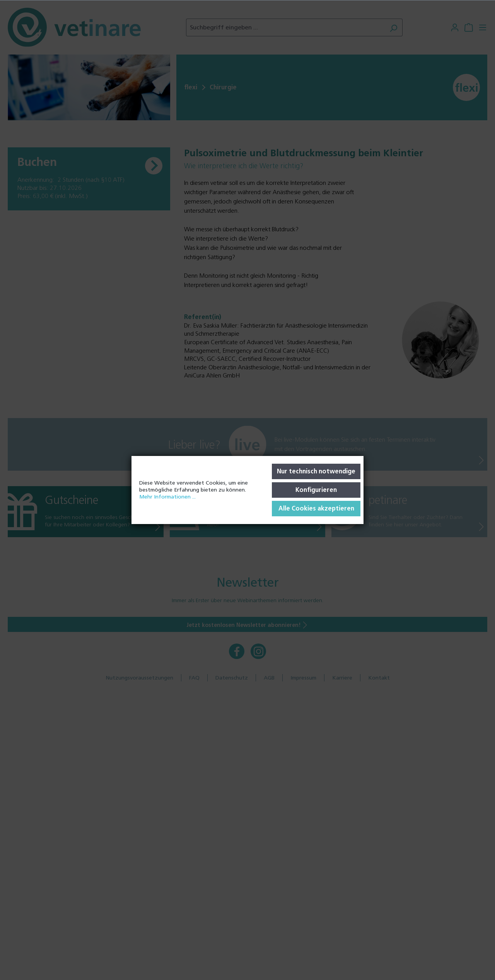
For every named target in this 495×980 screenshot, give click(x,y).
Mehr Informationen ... (167, 496)
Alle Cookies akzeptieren (316, 508)
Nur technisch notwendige (316, 471)
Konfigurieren (316, 489)
